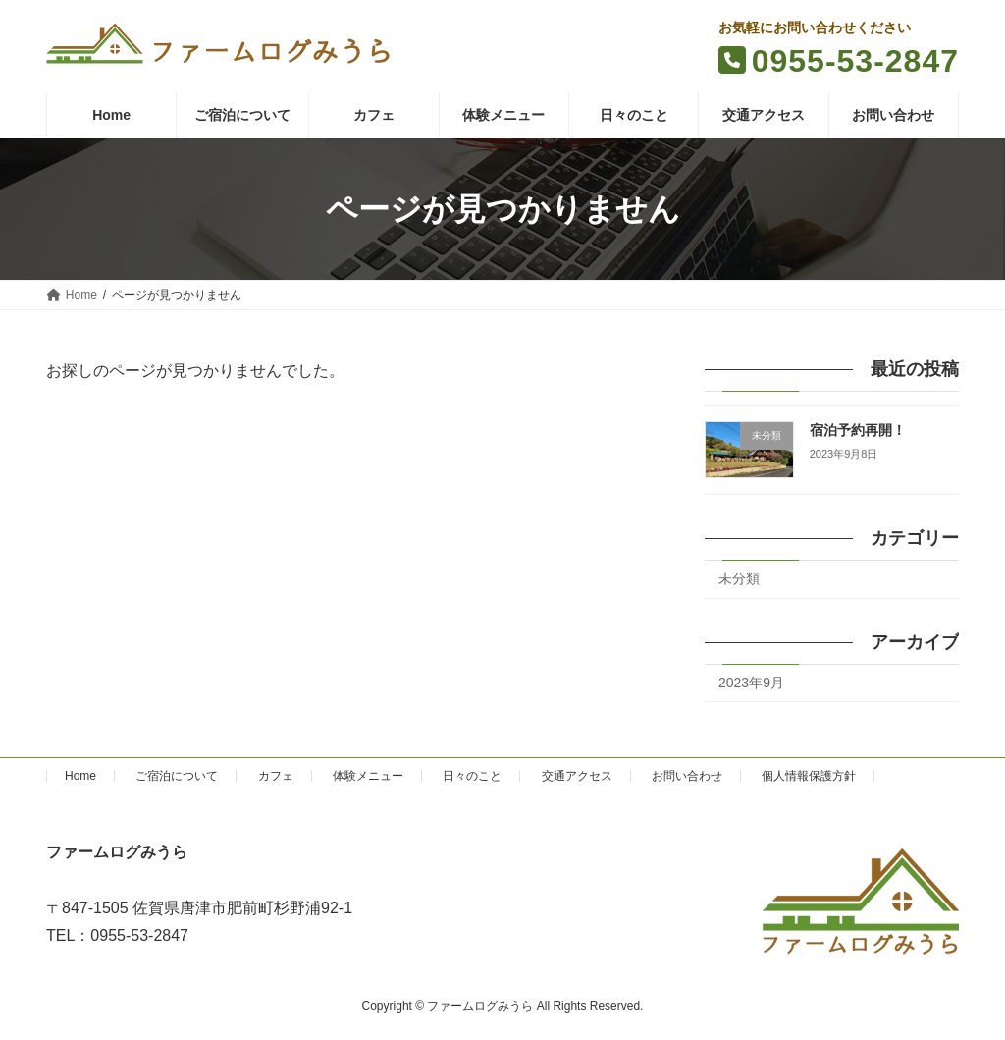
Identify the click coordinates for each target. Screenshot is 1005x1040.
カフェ (275, 776)
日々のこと (472, 776)
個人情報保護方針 (809, 776)
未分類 (739, 578)
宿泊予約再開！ (858, 430)
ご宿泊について (176, 776)
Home (80, 776)
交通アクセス (577, 776)
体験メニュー (368, 776)
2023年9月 (751, 682)
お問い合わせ (687, 776)
